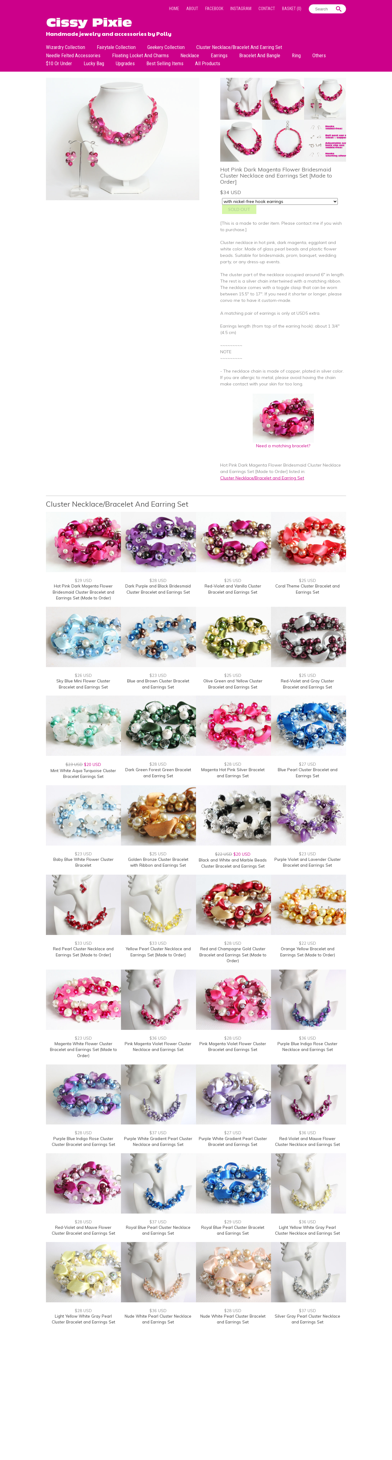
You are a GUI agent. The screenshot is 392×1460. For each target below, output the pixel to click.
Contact (266, 8)
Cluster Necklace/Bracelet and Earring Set (239, 47)
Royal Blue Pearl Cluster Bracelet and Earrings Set (232, 1230)
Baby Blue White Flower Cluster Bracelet (83, 862)
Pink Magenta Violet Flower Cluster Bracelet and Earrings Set (232, 1046)
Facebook (214, 8)
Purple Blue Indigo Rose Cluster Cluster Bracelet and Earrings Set (83, 1141)
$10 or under (59, 63)
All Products (207, 63)
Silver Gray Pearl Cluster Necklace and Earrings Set (307, 1319)
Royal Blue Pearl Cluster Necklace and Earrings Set (158, 1230)
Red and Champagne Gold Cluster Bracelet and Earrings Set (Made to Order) (232, 954)
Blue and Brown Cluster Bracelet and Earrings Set (158, 683)
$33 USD (83, 943)
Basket (291, 8)
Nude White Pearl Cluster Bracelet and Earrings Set (233, 1319)
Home (174, 8)
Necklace (189, 55)
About (192, 8)
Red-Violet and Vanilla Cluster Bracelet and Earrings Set (233, 589)
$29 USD (83, 580)
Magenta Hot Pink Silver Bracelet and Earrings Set (233, 772)
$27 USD (307, 764)
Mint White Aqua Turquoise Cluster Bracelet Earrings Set (83, 773)
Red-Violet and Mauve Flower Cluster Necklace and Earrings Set (307, 1141)
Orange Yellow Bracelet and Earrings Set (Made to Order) (307, 951)
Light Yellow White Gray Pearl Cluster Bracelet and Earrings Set (83, 1319)
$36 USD (158, 1038)
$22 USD (307, 943)
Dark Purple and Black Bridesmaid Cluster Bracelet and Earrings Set (158, 589)
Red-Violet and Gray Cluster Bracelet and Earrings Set (307, 683)
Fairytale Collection (116, 47)
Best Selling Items (164, 63)
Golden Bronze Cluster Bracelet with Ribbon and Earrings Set (158, 862)
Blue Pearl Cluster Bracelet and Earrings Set (307, 772)
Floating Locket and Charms (140, 55)
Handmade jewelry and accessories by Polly (109, 33)
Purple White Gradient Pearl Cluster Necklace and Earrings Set (158, 1141)
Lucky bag (94, 63)
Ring (296, 55)
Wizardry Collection (65, 47)
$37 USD (158, 1132)
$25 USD (232, 580)
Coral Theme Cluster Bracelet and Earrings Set (307, 589)
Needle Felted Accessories (73, 55)
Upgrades (125, 63)
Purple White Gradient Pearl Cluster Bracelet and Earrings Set (233, 1141)
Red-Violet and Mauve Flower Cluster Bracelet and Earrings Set (83, 1230)
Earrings (219, 55)
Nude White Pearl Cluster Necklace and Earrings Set (158, 1319)
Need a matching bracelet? (283, 443)
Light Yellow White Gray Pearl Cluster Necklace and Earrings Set (307, 1230)
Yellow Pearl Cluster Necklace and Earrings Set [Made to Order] (158, 951)
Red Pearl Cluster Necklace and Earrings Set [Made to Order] (83, 951)
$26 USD (83, 675)
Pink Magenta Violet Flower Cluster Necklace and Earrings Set (158, 1046)
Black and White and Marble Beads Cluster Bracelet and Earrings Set (233, 863)
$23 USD (158, 675)
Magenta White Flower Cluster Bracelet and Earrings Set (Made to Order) (83, 1049)
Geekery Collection (166, 47)
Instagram (240, 8)
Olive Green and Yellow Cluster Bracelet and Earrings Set (232, 683)
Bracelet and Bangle (259, 55)
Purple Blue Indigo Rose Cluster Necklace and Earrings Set (307, 1046)
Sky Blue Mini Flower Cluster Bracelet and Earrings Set (83, 683)
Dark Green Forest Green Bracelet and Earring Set (158, 772)
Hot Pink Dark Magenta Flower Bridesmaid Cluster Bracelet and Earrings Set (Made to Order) (83, 592)
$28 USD (158, 580)
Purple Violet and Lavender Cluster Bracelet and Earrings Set (307, 862)
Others (319, 55)
